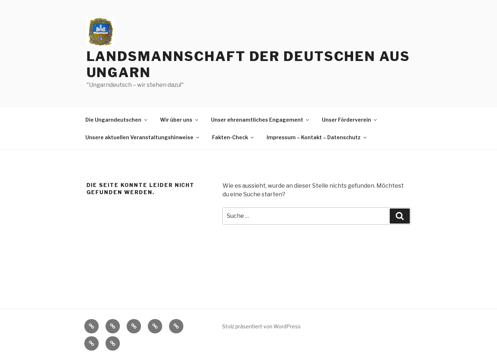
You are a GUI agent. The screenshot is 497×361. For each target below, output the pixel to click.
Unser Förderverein (350, 120)
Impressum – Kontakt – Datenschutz (317, 137)
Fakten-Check (233, 137)
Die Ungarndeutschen (116, 120)
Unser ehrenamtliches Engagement (260, 120)
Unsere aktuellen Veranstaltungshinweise (142, 137)
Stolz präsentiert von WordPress (261, 326)
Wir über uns (179, 120)
